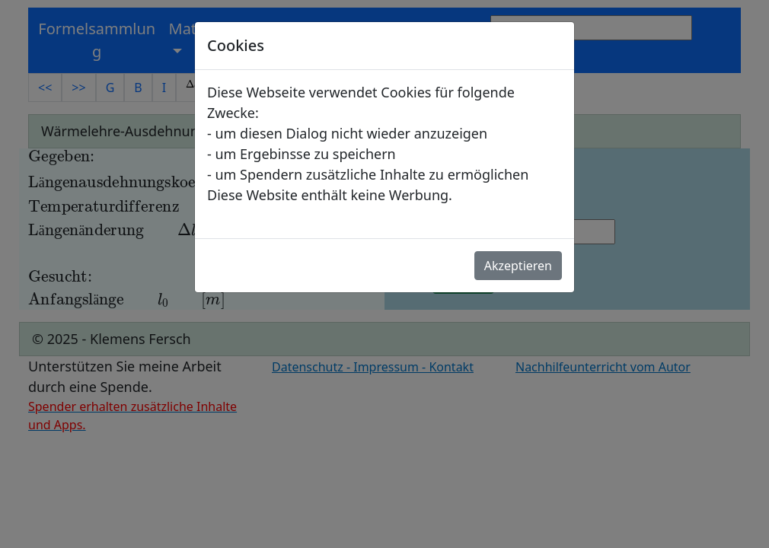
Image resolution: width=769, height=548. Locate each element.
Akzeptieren (518, 265)
